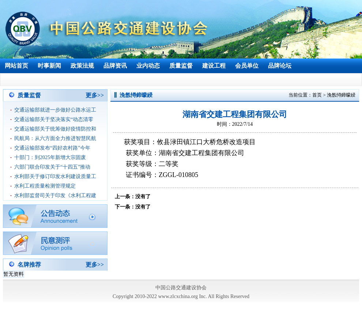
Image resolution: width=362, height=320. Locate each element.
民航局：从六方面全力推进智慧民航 (55, 138)
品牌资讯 (115, 66)
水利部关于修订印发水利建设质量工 (55, 176)
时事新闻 (49, 66)
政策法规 (82, 66)
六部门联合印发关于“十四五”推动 (52, 167)
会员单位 (247, 66)
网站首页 (16, 66)
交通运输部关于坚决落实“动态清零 (53, 119)
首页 (317, 95)
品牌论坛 (279, 66)
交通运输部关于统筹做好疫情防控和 (55, 129)
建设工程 (214, 66)
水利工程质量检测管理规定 (45, 186)
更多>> (95, 95)
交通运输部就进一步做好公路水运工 (55, 110)
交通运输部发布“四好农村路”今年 (52, 148)
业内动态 (148, 66)
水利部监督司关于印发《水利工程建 (55, 195)
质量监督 (181, 66)
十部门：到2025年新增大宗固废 (50, 157)
